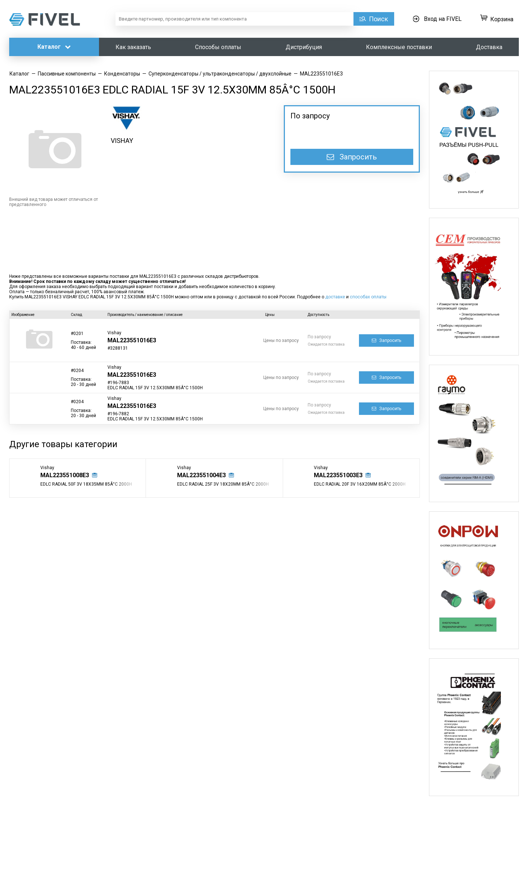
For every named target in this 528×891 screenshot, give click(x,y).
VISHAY (122, 140)
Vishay (114, 332)
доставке (335, 296)
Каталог (54, 46)
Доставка (489, 47)
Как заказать (133, 47)
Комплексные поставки (399, 47)
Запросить (352, 156)
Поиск (378, 19)
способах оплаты (368, 296)
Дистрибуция (304, 47)
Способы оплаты (218, 47)
